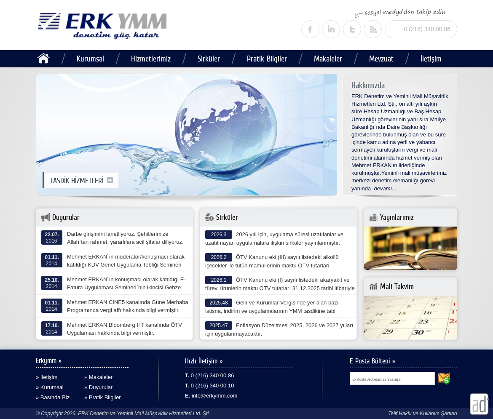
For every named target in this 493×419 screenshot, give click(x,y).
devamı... (385, 188)
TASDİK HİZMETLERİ (81, 180)
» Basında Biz (53, 397)
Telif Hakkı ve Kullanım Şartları (422, 413)
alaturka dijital (479, 404)
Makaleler (328, 59)
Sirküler (209, 59)
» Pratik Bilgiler (102, 397)
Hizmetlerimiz (151, 59)
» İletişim (46, 377)
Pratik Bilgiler (267, 59)
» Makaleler (98, 377)
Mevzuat (381, 59)
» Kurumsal (50, 387)
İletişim (431, 59)
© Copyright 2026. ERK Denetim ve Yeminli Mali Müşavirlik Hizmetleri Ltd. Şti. (123, 413)
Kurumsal (90, 59)
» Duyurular (98, 387)
